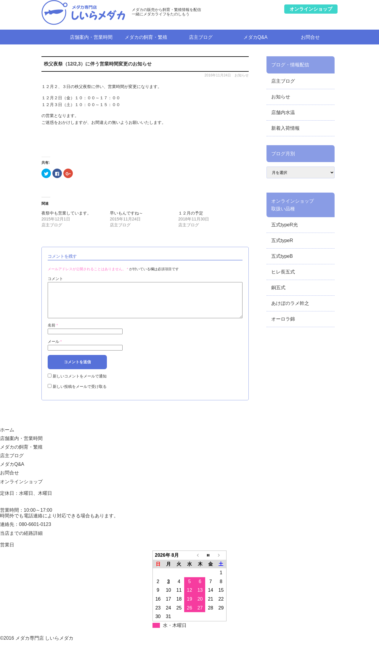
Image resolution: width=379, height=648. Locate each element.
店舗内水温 (283, 112)
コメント (55, 278)
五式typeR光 (284, 224)
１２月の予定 (190, 213)
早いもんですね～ (126, 213)
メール (55, 348)
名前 (53, 332)
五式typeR (282, 240)
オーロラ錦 (283, 318)
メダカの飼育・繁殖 (146, 37)
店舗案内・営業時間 (91, 37)
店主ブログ (201, 37)
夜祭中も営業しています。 (66, 213)
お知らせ (242, 75)
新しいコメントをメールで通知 (80, 383)
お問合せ (310, 37)
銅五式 (278, 287)
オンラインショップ (21, 488)
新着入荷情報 (285, 128)
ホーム (52, 37)
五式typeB (282, 256)
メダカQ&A (255, 37)
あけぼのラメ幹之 (290, 303)
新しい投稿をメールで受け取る (80, 393)
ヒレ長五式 (283, 271)
